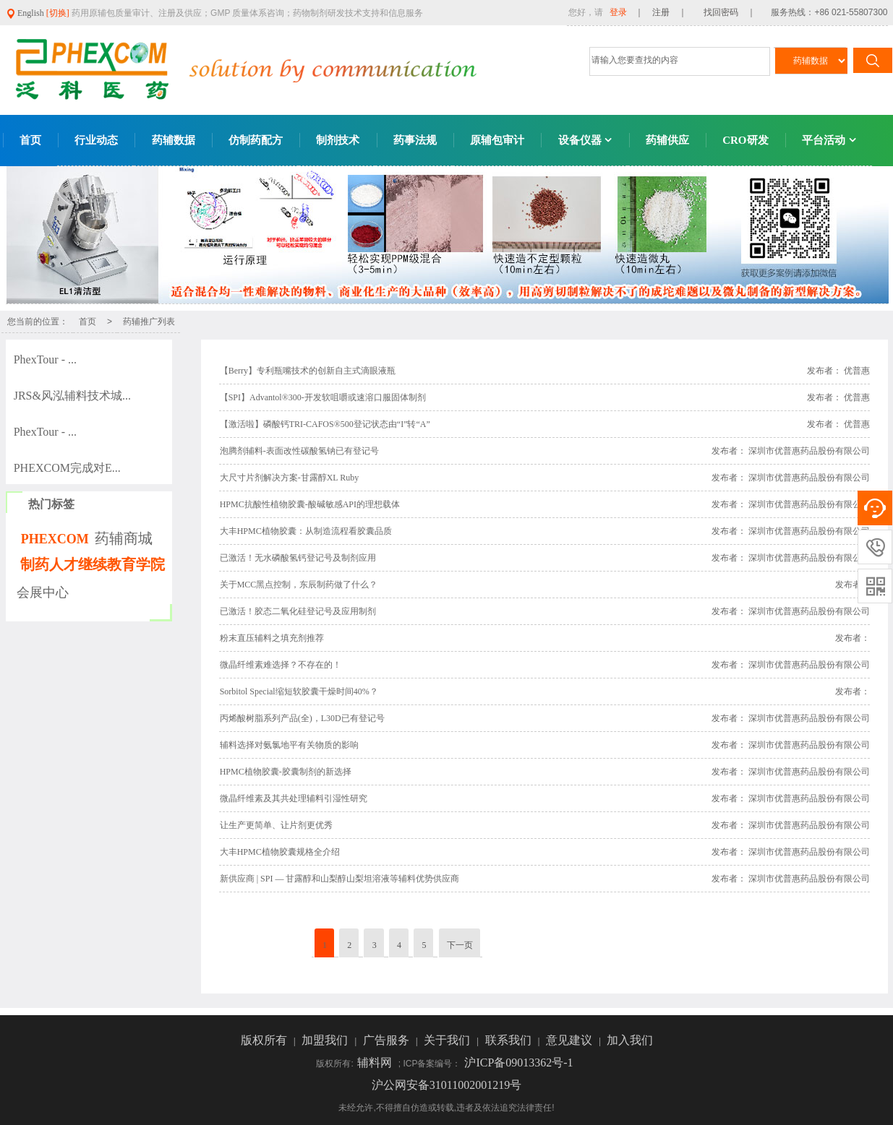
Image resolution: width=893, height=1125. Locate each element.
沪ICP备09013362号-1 (518, 1062)
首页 (30, 140)
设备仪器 (585, 140)
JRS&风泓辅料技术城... (72, 395)
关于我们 (448, 1040)
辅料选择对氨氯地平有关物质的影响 (289, 745)
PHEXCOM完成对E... (67, 468)
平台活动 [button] (829, 140)
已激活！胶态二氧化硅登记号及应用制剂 (298, 611)
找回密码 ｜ (725, 12)
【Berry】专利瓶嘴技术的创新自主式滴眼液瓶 (308, 371)
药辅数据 (173, 140)
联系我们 (509, 1040)
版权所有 (265, 1040)
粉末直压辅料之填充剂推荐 (272, 638)
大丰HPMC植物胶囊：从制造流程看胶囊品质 (306, 531)
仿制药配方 (255, 140)
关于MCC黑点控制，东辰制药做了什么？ (299, 584)
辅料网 (376, 1062)
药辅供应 (667, 140)
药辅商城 (124, 538)
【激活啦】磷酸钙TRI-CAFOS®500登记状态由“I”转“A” (325, 424)
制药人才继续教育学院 (92, 564)
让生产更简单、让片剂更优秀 (276, 825)
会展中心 (43, 592)
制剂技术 (337, 140)
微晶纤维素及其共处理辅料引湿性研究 (293, 798)
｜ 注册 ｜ (661, 12)
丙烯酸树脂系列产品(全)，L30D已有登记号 (302, 718)
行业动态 (96, 140)
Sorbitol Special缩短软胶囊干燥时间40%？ (299, 691)
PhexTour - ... (45, 359)
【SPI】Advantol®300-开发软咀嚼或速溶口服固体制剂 (323, 397)
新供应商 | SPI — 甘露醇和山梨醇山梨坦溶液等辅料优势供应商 (340, 879)
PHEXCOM (55, 539)
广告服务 (387, 1040)
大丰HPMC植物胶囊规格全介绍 (280, 852)
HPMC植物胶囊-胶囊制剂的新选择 (285, 772)
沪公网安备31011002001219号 (446, 1085)
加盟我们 (326, 1040)
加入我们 (630, 1040)
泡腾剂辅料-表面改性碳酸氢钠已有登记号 (299, 451)
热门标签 (51, 504)
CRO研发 (745, 140)
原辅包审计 (497, 140)
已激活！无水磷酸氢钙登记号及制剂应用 (298, 558)
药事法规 (415, 140)
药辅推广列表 (149, 321)
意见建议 (570, 1040)
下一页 (460, 945)
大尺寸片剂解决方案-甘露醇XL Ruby (289, 478)
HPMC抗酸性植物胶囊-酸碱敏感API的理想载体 (310, 504)
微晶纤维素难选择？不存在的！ (280, 665)
